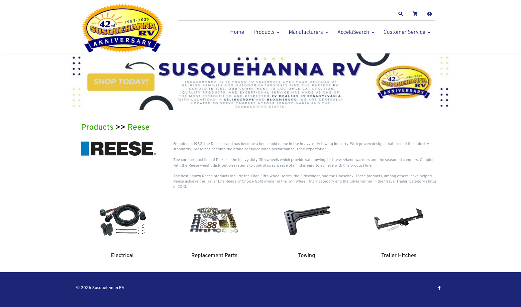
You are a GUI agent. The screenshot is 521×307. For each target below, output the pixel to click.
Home (237, 32)
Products (264, 32)
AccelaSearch (353, 32)
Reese (139, 128)
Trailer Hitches (398, 256)
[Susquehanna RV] (122, 28)
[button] (400, 14)
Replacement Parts (214, 256)
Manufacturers (306, 32)
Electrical (122, 256)
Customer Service (404, 32)
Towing (306, 256)
